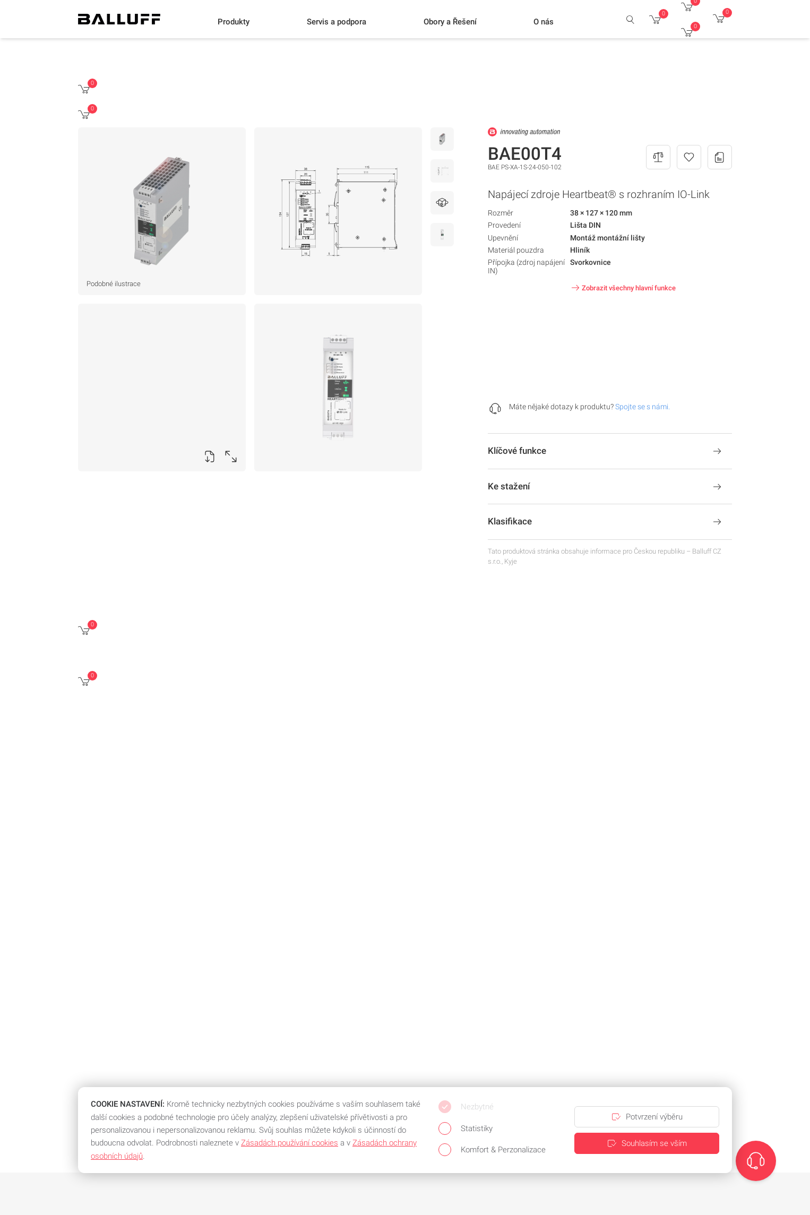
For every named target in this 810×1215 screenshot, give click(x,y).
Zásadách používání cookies (289, 1143)
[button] (233, 22)
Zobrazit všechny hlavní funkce (622, 287)
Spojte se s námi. (642, 406)
